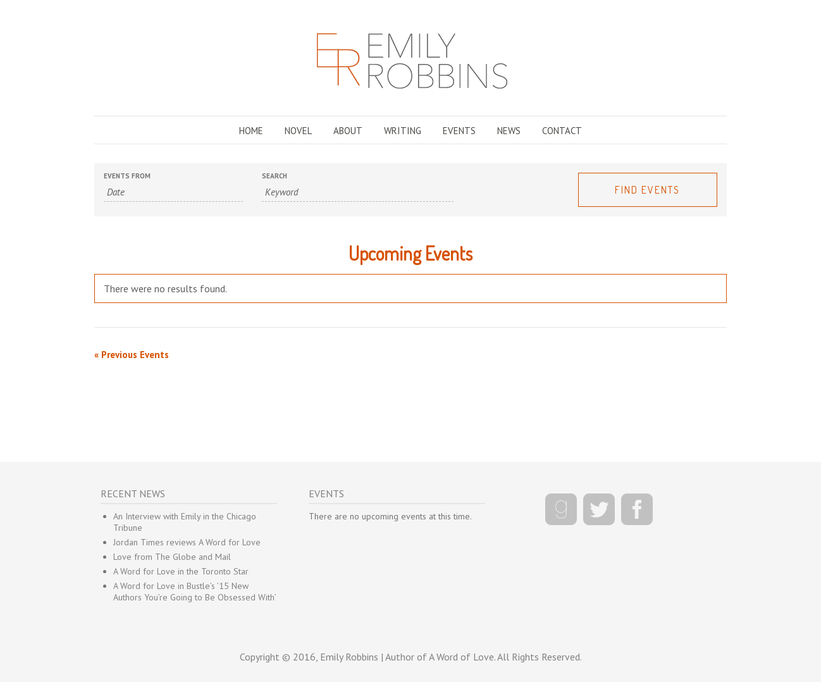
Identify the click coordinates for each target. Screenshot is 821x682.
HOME (251, 131)
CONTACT (562, 131)
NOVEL (298, 131)
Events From (127, 176)
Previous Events (131, 355)
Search (274, 176)
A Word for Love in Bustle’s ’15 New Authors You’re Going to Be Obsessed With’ (194, 591)
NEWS (509, 131)
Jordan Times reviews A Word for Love (187, 542)
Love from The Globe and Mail (172, 556)
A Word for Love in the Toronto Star (181, 571)
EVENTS (459, 131)
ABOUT (347, 131)
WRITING (402, 131)
